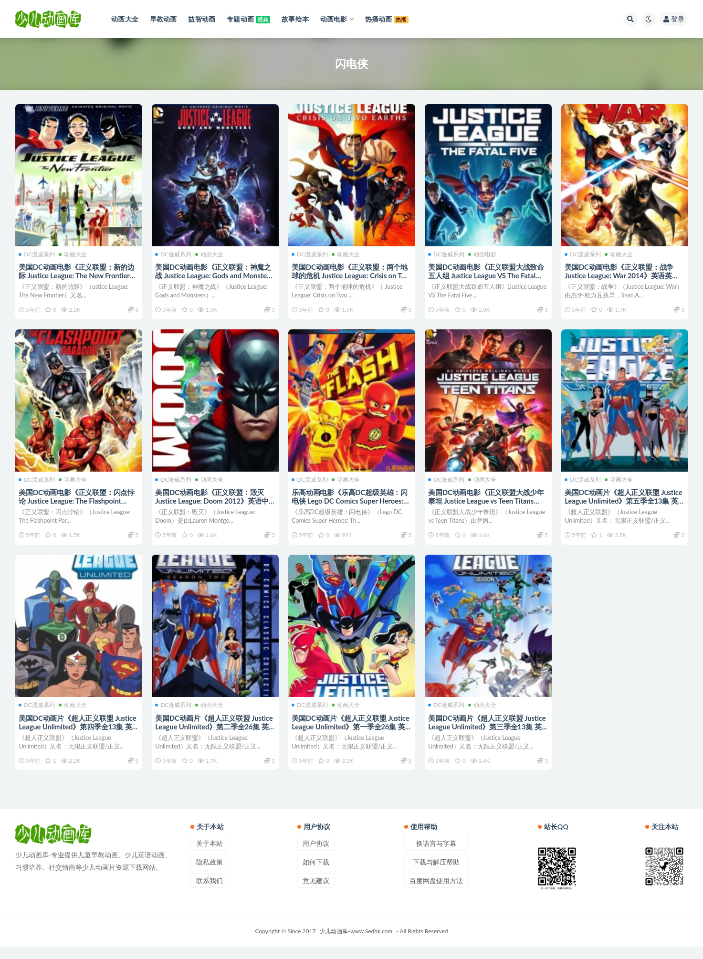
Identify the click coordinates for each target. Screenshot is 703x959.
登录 (673, 19)
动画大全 (74, 253)
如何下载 (316, 874)
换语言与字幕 (436, 856)
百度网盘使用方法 (436, 893)
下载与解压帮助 (436, 874)
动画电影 (484, 253)
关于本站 (209, 856)
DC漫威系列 (38, 253)
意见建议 (316, 893)
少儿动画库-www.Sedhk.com (355, 943)
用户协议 (316, 856)
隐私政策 (209, 874)
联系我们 (209, 893)
